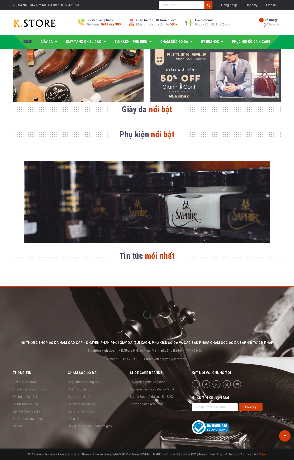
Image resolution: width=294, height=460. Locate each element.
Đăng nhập (229, 5)
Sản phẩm (272, 22)
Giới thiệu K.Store (25, 382)
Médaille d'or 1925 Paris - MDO (152, 389)
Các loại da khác (79, 396)
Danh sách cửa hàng (27, 419)
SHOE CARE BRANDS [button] (146, 373)
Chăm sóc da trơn (80, 389)
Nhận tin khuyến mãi (210, 398)
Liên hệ (271, 5)
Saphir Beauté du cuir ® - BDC (151, 396)
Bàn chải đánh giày (81, 411)
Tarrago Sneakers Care (146, 404)
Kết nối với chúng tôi (211, 373)
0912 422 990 (70, 5)
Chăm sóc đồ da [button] (82, 373)
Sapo (263, 454)
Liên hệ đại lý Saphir (27, 411)
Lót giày (73, 419)
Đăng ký (251, 5)
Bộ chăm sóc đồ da (81, 404)
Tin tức (147, 256)
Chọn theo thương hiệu (84, 382)
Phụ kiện (147, 134)
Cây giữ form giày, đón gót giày (90, 426)
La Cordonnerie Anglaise (147, 382)
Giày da (147, 109)
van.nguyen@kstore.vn (170, 359)
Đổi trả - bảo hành (25, 396)
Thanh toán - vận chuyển (30, 389)
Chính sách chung (25, 404)
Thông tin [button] (22, 373)
